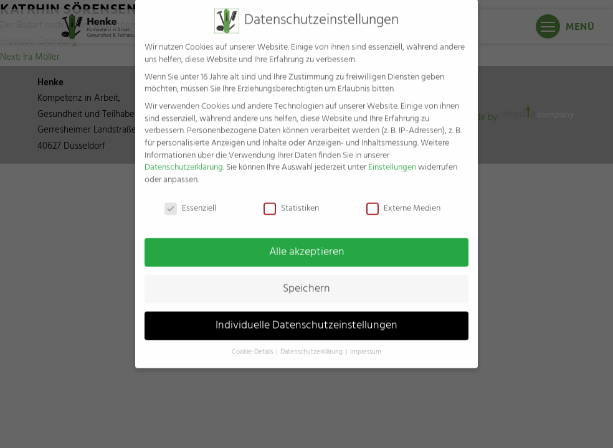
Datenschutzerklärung (184, 159)
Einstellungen (392, 159)
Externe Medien (403, 200)
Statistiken (291, 200)
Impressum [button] (365, 344)
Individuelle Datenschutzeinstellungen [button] (306, 317)
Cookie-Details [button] (253, 344)
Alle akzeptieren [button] (307, 244)
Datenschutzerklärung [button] (312, 344)
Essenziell (190, 200)
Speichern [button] (306, 280)
